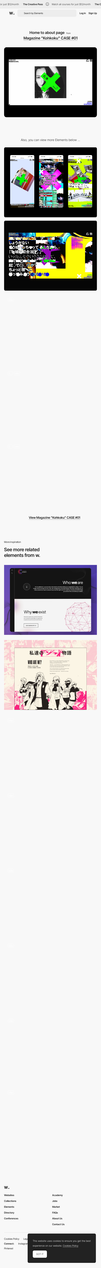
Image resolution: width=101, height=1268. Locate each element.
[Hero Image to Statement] (50, 329)
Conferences (11, 1218)
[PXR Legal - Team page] (50, 1048)
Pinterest (8, 1248)
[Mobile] (50, 182)
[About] (50, 600)
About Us (57, 1218)
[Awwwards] (11, 13)
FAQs (55, 1212)
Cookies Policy (11, 1238)
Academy (57, 1195)
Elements (9, 1206)
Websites (9, 1195)
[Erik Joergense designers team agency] (50, 1120)
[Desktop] (50, 256)
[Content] (50, 402)
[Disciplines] (50, 750)
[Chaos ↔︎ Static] (50, 476)
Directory (9, 1212)
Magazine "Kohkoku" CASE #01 (50, 38)
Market (56, 1206)
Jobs (54, 1200)
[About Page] (50, 975)
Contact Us (58, 1224)
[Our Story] (50, 675)
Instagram (23, 1243)
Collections (10, 1200)
